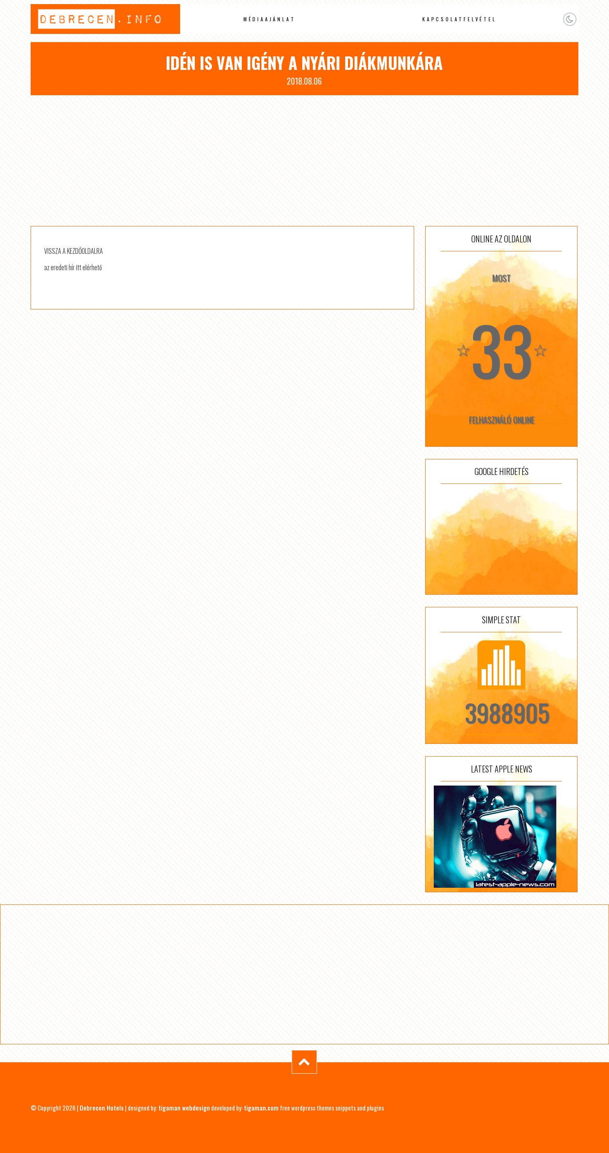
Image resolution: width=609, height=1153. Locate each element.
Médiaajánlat (269, 19)
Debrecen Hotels (102, 1107)
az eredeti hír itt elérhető (73, 267)
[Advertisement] (304, 160)
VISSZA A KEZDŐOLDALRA (73, 251)
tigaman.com (261, 1107)
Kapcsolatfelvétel (459, 19)
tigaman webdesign (184, 1107)
